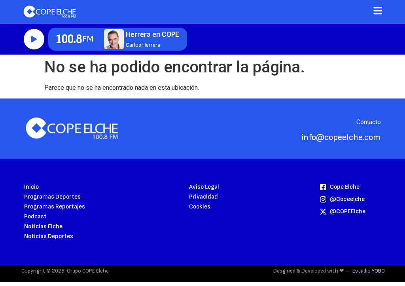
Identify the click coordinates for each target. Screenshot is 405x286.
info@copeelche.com (341, 137)
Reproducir (34, 39)
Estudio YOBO (368, 270)
